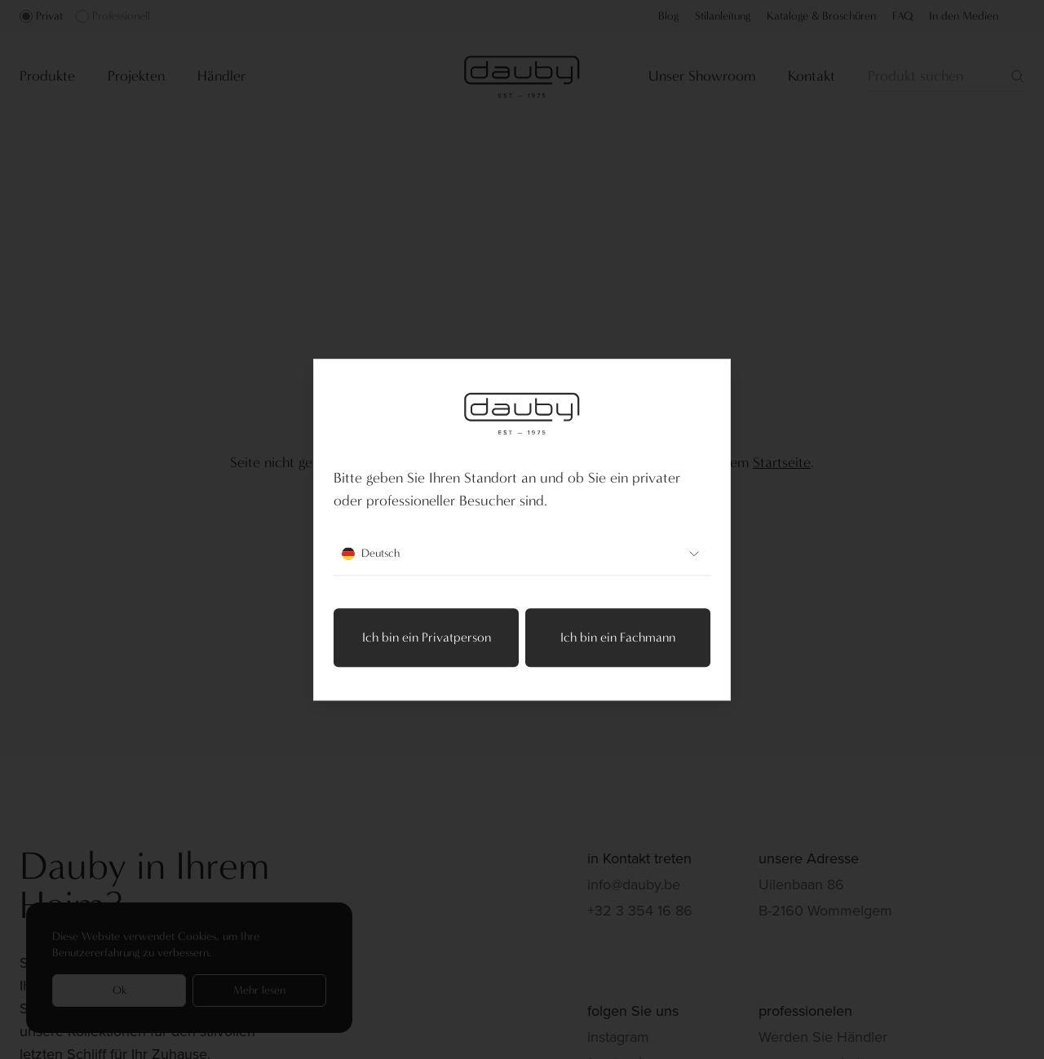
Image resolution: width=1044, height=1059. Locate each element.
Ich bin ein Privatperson (426, 637)
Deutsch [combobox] (522, 553)
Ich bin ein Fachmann (617, 637)
